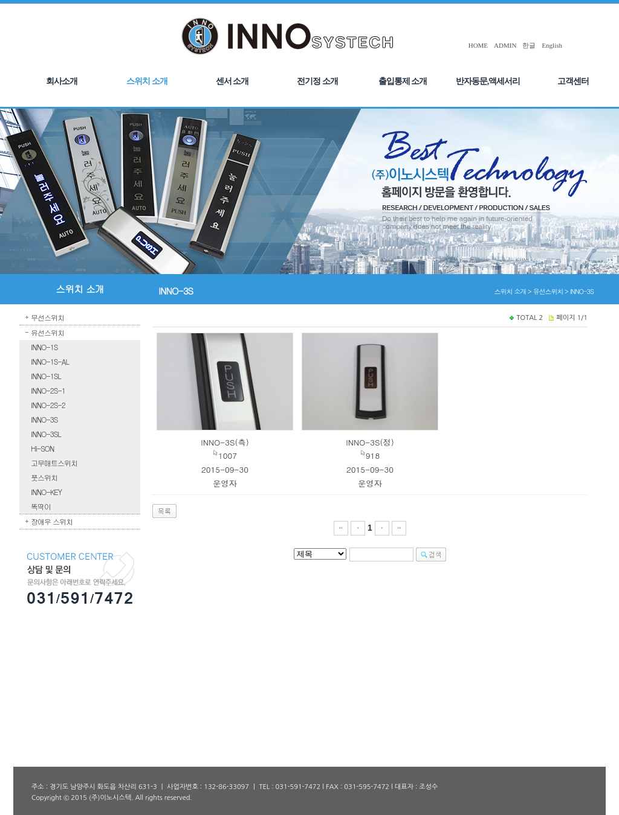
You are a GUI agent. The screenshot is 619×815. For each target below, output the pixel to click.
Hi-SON (42, 448)
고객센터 (573, 81)
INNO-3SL (46, 434)
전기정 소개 (317, 81)
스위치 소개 (146, 81)
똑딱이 (41, 506)
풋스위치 (44, 477)
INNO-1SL (46, 376)
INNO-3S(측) (225, 442)
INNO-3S (44, 419)
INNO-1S (44, 347)
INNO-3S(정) (370, 442)
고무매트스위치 (54, 463)
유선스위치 (47, 332)
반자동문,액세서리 (488, 81)
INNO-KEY (46, 492)
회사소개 (61, 81)
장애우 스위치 (52, 521)
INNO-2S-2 (48, 405)
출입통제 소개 (402, 81)
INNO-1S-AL (50, 361)
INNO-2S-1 (48, 390)
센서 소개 (232, 81)
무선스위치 (47, 317)
